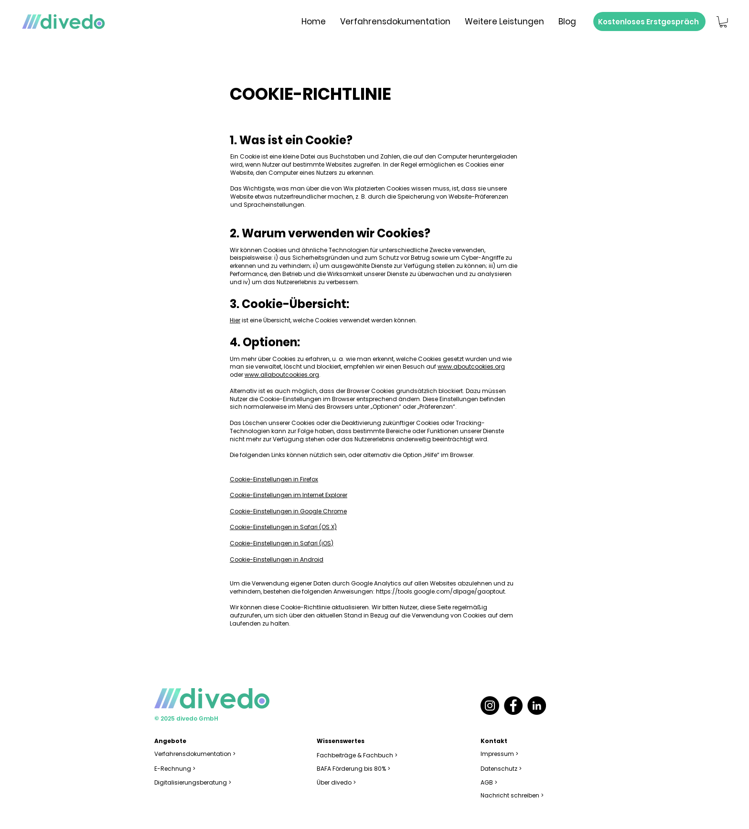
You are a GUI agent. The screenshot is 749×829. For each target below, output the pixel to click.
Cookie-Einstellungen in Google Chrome (288, 511)
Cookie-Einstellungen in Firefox (274, 479)
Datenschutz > (501, 769)
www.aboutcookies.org (471, 366)
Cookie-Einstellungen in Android (276, 559)
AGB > (489, 782)
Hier (235, 320)
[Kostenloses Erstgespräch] (649, 21)
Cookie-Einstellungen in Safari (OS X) (283, 527)
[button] (723, 22)
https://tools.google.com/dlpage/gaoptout (440, 591)
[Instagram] (490, 705)
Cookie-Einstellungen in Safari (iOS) (281, 543)
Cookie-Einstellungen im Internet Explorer (288, 495)
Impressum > (499, 754)
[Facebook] (513, 705)
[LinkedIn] (536, 705)
